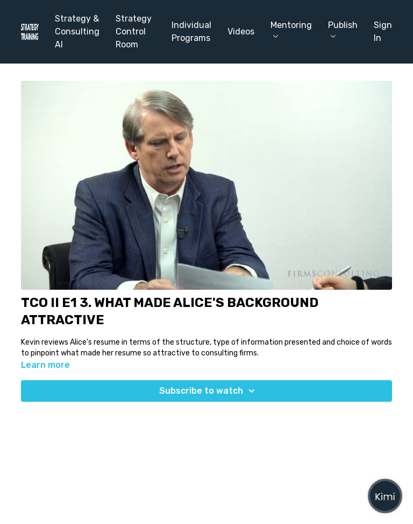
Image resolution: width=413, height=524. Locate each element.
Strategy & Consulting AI (77, 31)
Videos (240, 31)
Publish (343, 29)
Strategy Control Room (134, 31)
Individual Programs (191, 31)
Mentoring (291, 29)
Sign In (383, 31)
